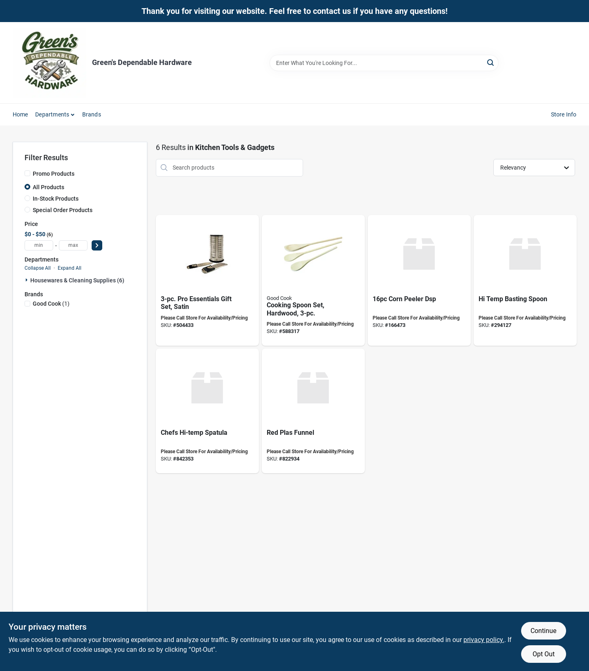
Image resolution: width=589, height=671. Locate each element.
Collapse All (38, 268)
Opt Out (544, 654)
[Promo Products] (27, 173)
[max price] (73, 245)
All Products (48, 187)
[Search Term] (384, 63)
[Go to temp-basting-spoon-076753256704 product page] (525, 280)
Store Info (564, 114)
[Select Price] (97, 245)
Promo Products (53, 174)
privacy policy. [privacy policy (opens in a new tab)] (483, 640)
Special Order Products (62, 210)
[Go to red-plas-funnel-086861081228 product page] (313, 411)
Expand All (69, 268)
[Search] (491, 62)
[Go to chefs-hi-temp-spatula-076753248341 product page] (207, 411)
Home (20, 114)
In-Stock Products (56, 199)
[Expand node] (27, 280)
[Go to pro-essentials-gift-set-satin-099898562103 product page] (207, 280)
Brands (91, 114)
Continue (543, 631)
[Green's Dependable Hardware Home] (49, 63)
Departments (52, 114)
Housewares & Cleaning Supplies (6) (77, 280)
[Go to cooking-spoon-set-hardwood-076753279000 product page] (313, 280)
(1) (51, 303)
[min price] (39, 245)
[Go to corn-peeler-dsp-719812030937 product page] (419, 280)
